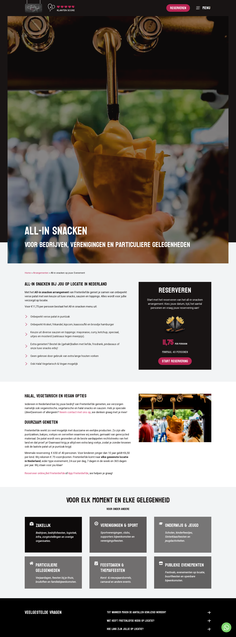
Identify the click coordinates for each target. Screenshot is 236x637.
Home (28, 280)
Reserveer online (35, 480)
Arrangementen (40, 280)
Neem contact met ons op (75, 419)
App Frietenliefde (78, 480)
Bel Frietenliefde (55, 480)
